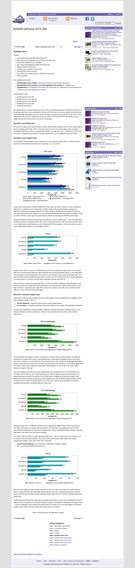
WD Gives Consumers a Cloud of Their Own (106, 185)
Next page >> (78, 47)
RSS (120, 28)
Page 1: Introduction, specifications (59, 526)
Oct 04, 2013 (95, 180)
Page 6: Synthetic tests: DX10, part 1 (60, 538)
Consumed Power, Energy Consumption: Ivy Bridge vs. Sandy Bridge (106, 65)
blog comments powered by (28, 554)
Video (45, 561)
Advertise (118, 14)
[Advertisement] (67, 6)
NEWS (74, 18)
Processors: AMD (109, 61)
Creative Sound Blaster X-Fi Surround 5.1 (105, 51)
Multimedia (52, 561)
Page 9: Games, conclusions (58, 545)
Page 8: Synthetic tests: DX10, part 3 (60, 542)
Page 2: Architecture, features (58, 528)
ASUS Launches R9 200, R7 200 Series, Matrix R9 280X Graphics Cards (106, 156)
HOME (32, 18)
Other (65, 561)
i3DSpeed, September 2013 (100, 112)
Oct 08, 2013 (95, 159)
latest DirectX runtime (38, 90)
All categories (52, 20)
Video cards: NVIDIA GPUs (110, 47)
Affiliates (110, 14)
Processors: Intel (109, 69)
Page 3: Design (54, 531)
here (72, 85)
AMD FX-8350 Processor (100, 58)
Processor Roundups (108, 38)
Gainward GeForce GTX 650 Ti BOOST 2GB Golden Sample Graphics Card (106, 134)
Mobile (59, 561)
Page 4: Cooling (54, 533)
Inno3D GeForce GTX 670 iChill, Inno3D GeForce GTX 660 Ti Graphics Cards (104, 42)
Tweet (74, 41)
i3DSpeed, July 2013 (98, 126)
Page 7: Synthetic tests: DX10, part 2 (60, 540)
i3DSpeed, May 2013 (98, 142)
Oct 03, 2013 (95, 187)
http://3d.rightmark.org (48, 83)
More (116, 28)
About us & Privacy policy (76, 561)
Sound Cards (107, 54)
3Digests (102, 115)
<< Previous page (19, 47)
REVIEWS (52, 18)
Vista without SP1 (44, 87)
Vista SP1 (56, 87)
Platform (39, 561)
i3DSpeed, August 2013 (99, 118)
